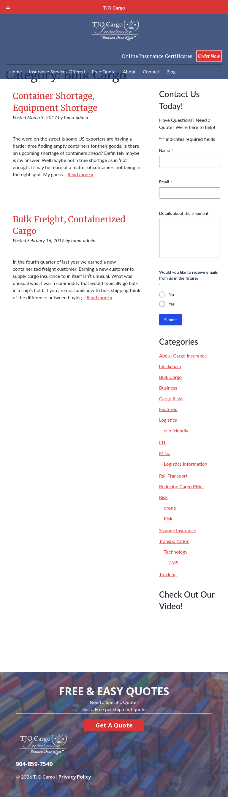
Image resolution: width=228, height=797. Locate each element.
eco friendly (176, 430)
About (129, 71)
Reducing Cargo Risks (181, 486)
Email (165, 182)
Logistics (168, 420)
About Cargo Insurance (183, 355)
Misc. (164, 453)
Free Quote (104, 71)
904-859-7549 (34, 764)
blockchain (170, 366)
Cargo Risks (171, 398)
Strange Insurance (177, 530)
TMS (173, 562)
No (171, 294)
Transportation (174, 541)
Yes (172, 303)
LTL (162, 442)
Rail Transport (173, 475)
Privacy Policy (74, 777)
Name (166, 150)
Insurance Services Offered (57, 71)
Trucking (168, 574)
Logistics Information (186, 464)
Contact (151, 71)
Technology (176, 552)
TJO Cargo (114, 7)
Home (15, 71)
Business (168, 387)
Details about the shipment (183, 213)
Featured (168, 409)
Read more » (80, 174)
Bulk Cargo (170, 377)
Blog (170, 71)
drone (170, 508)
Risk (163, 497)
